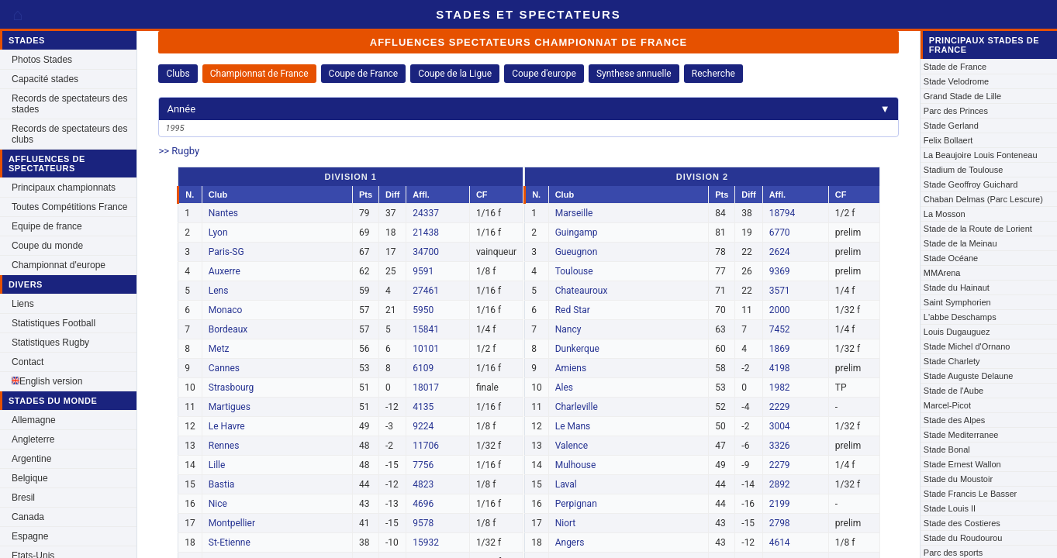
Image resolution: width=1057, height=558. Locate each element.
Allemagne (34, 420)
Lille (217, 465)
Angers (570, 542)
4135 (423, 406)
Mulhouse (575, 465)
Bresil (23, 497)
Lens (219, 290)
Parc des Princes (956, 110)
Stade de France (955, 66)
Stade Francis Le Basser (970, 493)
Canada (28, 517)
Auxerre (224, 271)
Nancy (568, 329)
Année (528, 109)
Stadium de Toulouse (963, 169)
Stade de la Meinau (960, 243)
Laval (566, 484)
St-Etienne (229, 542)
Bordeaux (228, 329)
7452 (779, 329)
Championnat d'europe (58, 265)
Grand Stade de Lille (962, 96)
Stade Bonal (947, 449)
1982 (779, 387)
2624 (779, 251)
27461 (426, 290)
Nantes (223, 213)
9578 (423, 523)
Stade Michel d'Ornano (967, 346)
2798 (779, 523)
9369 (779, 271)
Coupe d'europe (544, 73)
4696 (423, 503)
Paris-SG (226, 251)
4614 (779, 542)
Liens (23, 303)
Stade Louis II (950, 508)
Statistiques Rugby (50, 342)
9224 (423, 426)
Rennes (224, 445)
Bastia (222, 484)
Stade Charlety (952, 361)
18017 (426, 387)
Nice (218, 503)
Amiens (570, 368)
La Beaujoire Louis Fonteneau (981, 155)
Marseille (574, 213)
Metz (219, 348)
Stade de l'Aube (953, 390)
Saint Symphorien (957, 302)
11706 (426, 445)
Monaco (226, 310)
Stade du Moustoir (958, 479)
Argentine (31, 458)
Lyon (218, 232)
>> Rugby (178, 151)
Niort (565, 523)
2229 (779, 406)
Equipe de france (47, 226)
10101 (426, 348)
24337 (426, 213)
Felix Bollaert (948, 140)
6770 (779, 232)
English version (47, 381)
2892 (779, 484)
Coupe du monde (47, 245)
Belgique (30, 478)
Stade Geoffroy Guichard (970, 184)
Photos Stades (42, 59)
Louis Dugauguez (957, 331)
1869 (779, 348)
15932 (426, 542)
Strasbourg (231, 387)
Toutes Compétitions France (69, 207)
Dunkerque (577, 348)
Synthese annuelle (634, 73)
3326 (779, 445)
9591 (423, 271)
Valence (571, 445)
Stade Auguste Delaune (969, 376)
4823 (423, 484)
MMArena (942, 272)
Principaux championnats (64, 187)
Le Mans (573, 426)
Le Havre (227, 426)
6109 (423, 368)
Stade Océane (951, 258)
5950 (423, 310)
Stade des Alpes (955, 420)
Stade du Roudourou (963, 537)
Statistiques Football (53, 323)
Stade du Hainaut (957, 287)
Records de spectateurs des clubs (69, 134)
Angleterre (33, 439)
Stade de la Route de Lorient (978, 228)
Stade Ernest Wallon (962, 464)
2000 (779, 310)
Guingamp (576, 232)
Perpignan (576, 503)
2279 (779, 465)
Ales (564, 387)
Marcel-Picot (947, 405)
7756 (423, 465)
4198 (779, 368)
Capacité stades (45, 79)
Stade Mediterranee (961, 434)
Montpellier (232, 523)
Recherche (713, 73)
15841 (426, 329)
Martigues (229, 406)
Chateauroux (581, 290)
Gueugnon (576, 251)
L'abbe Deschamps (960, 317)
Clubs (177, 73)
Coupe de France (364, 73)
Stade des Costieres (962, 523)
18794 (782, 213)
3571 (779, 290)
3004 (779, 426)
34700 (426, 251)
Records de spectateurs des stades (69, 104)
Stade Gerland (951, 125)
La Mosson (944, 214)
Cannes (224, 368)
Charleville (576, 406)
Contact (27, 361)
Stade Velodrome (956, 81)
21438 (426, 232)
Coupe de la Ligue (455, 73)
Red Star (572, 310)
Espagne (30, 536)
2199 (779, 503)
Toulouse (574, 271)
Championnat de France (259, 73)
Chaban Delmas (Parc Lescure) (983, 199)
